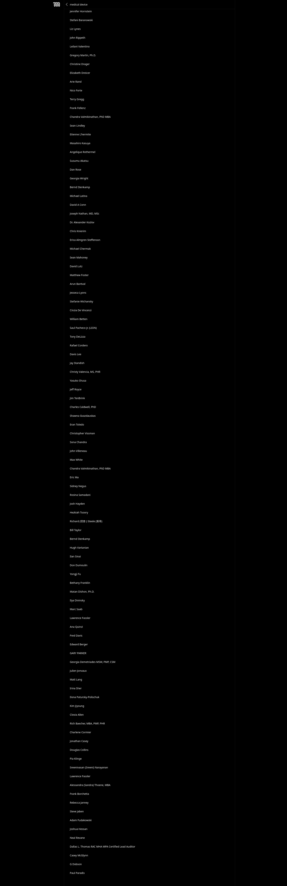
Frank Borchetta (79, 794)
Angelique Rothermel (82, 152)
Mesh (56, 4)
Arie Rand (76, 81)
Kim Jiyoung (77, 706)
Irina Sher (76, 688)
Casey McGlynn (79, 855)
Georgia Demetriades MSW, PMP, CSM (92, 662)
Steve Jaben (77, 811)
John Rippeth (77, 37)
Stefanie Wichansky (81, 301)
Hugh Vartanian (79, 547)
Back (67, 4)
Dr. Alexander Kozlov (82, 222)
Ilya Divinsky (77, 600)
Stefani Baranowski (81, 20)
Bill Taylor (75, 530)
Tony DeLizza (77, 336)
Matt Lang (76, 679)
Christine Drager (80, 64)
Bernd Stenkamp (80, 187)
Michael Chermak (80, 248)
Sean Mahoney (79, 257)
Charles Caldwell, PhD (83, 407)
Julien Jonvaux (78, 670)
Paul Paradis (77, 873)
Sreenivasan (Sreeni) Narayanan (89, 767)
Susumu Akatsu (79, 160)
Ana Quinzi (76, 626)
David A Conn (78, 204)
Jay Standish (77, 363)
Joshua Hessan (78, 829)
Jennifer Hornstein (81, 11)
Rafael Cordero (79, 345)
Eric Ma (74, 477)
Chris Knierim (78, 231)
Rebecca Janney (79, 802)
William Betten (78, 319)
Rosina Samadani (80, 495)
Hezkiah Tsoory (79, 512)
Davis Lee (75, 354)
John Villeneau (78, 451)
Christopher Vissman (82, 433)
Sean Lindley (77, 125)
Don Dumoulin (78, 565)
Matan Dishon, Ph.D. (82, 591)
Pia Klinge (76, 758)
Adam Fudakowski (81, 820)
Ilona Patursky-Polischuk (84, 697)
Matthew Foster (79, 275)
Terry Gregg (77, 99)
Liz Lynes (75, 29)
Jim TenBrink (77, 398)
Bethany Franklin (80, 582)
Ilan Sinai (75, 556)
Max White (76, 459)
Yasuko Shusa (78, 380)
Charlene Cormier (80, 732)
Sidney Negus (78, 486)
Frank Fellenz (78, 108)
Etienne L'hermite (80, 134)
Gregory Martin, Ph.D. (83, 55)
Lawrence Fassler (80, 618)
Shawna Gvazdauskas (83, 415)
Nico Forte (76, 90)
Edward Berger (79, 644)
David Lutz (76, 266)
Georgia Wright (79, 178)
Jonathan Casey (79, 741)
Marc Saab (76, 609)
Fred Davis (76, 635)
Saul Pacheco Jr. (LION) (83, 328)
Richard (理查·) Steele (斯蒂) (86, 521)
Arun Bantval (77, 284)
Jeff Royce (76, 389)
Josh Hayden (77, 503)
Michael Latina (78, 196)
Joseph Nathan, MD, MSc (84, 213)
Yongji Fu (75, 574)
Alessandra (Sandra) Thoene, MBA (90, 785)
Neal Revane (77, 837)
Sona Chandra (78, 442)
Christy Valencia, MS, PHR (85, 371)
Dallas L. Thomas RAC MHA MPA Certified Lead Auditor (102, 846)
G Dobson (76, 864)
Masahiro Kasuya (80, 143)
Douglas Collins (79, 750)
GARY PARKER (78, 653)
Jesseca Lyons (78, 292)
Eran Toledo (77, 424)
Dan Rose (75, 169)
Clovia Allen (77, 714)
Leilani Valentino (80, 46)
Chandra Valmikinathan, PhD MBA (90, 117)
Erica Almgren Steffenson (85, 240)
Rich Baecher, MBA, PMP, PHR (87, 723)
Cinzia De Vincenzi (81, 310)
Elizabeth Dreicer (80, 73)
